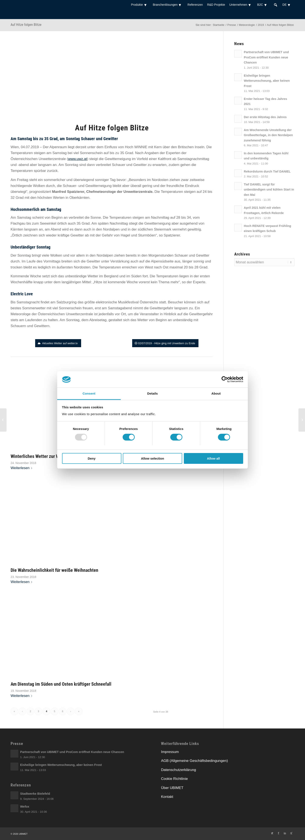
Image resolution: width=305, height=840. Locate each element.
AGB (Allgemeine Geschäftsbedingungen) (194, 761)
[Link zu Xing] (291, 833)
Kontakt (167, 797)
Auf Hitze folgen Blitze (26, 25)
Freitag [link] (22, 180)
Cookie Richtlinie (174, 779)
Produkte (139, 4)
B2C (263, 4)
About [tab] (216, 393)
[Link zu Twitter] (272, 833)
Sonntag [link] (73, 138)
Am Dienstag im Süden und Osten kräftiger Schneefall (61, 684)
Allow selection (152, 458)
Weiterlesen (22, 468)
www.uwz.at (77, 159)
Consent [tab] (89, 393)
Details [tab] (152, 393)
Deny (92, 458)
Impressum (170, 752)
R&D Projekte (216, 4)
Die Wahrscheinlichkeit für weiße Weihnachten (54, 570)
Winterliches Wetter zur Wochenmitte (46, 456)
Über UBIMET (172, 788)
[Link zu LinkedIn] (285, 833)
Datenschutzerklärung (178, 770)
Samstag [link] (24, 138)
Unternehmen (241, 4)
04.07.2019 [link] (30, 147)
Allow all (213, 458)
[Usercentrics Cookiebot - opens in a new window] (224, 379)
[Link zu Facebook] (278, 833)
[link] (24, 138)
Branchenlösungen (168, 4)
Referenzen (195, 4)
